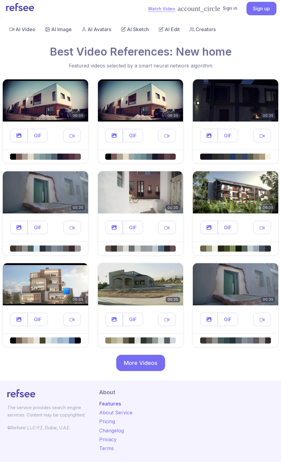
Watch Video (161, 8)
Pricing (107, 421)
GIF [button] (37, 136)
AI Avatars (96, 29)
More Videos (140, 363)
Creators (202, 29)
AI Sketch (135, 29)
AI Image (58, 29)
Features (110, 404)
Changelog (111, 430)
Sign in (207, 8)
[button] (19, 135)
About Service (115, 412)
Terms (106, 448)
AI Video (22, 29)
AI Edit (169, 29)
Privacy (108, 439)
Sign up (261, 8)
